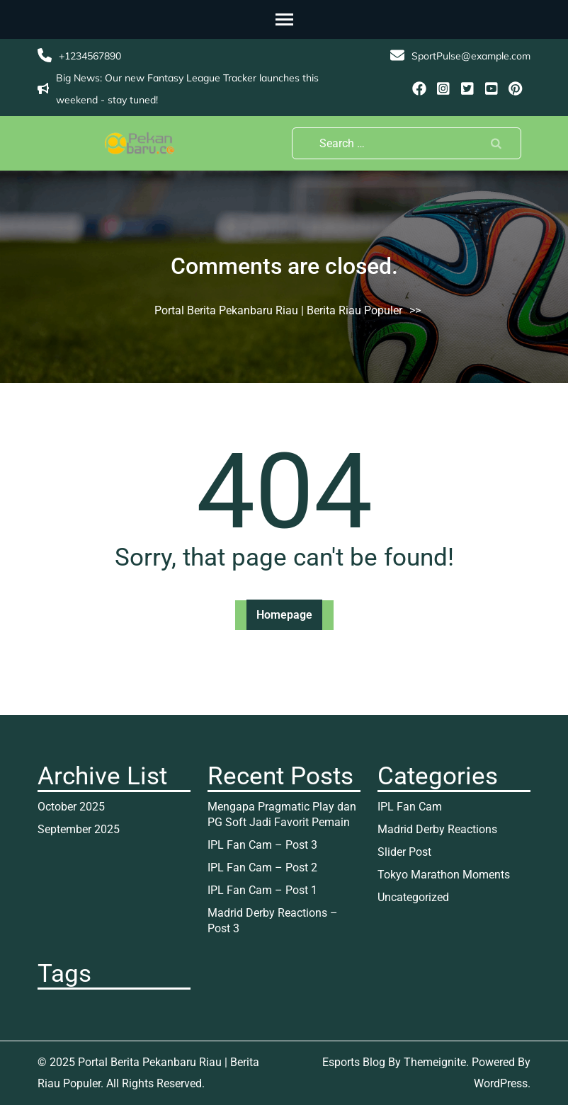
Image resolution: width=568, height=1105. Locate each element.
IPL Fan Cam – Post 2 (262, 867)
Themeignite (435, 1062)
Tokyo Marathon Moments (443, 874)
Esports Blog (353, 1062)
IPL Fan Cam (409, 806)
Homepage (284, 615)
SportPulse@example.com (470, 56)
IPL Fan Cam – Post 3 (262, 845)
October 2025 (71, 806)
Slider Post (404, 852)
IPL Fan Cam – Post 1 (262, 890)
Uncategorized (413, 897)
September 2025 (79, 829)
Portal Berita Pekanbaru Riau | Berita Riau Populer (278, 310)
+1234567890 (90, 56)
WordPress (501, 1083)
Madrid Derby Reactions (437, 829)
